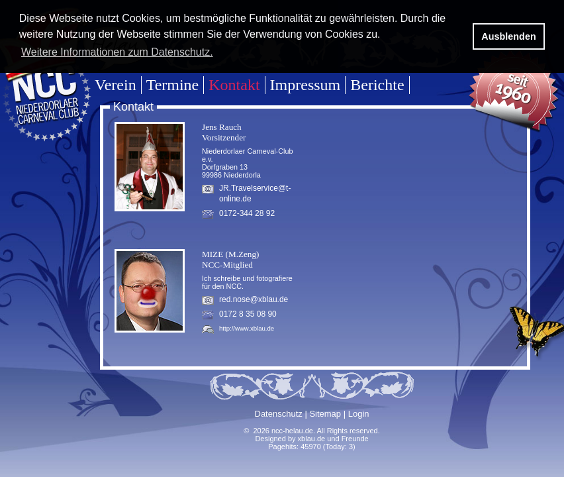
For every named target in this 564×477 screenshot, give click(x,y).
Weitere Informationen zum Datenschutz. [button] (117, 52)
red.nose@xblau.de (253, 299)
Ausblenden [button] (508, 36)
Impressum (305, 84)
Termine (172, 84)
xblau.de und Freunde (333, 439)
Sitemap (325, 414)
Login (358, 414)
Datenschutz (279, 414)
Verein (115, 84)
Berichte (377, 84)
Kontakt (234, 84)
